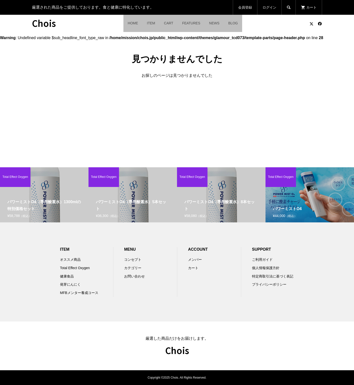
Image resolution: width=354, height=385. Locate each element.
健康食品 (67, 276)
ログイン (269, 7)
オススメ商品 (70, 260)
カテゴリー (132, 268)
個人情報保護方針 (266, 268)
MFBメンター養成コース (79, 293)
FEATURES (191, 23)
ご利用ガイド (262, 260)
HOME (133, 23)
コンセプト (132, 260)
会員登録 (245, 7)
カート (193, 268)
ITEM (151, 23)
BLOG (233, 23)
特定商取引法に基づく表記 (272, 276)
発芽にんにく (70, 284)
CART (168, 23)
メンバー (195, 260)
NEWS (214, 23)
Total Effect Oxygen (75, 268)
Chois (44, 22)
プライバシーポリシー (269, 284)
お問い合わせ (134, 276)
